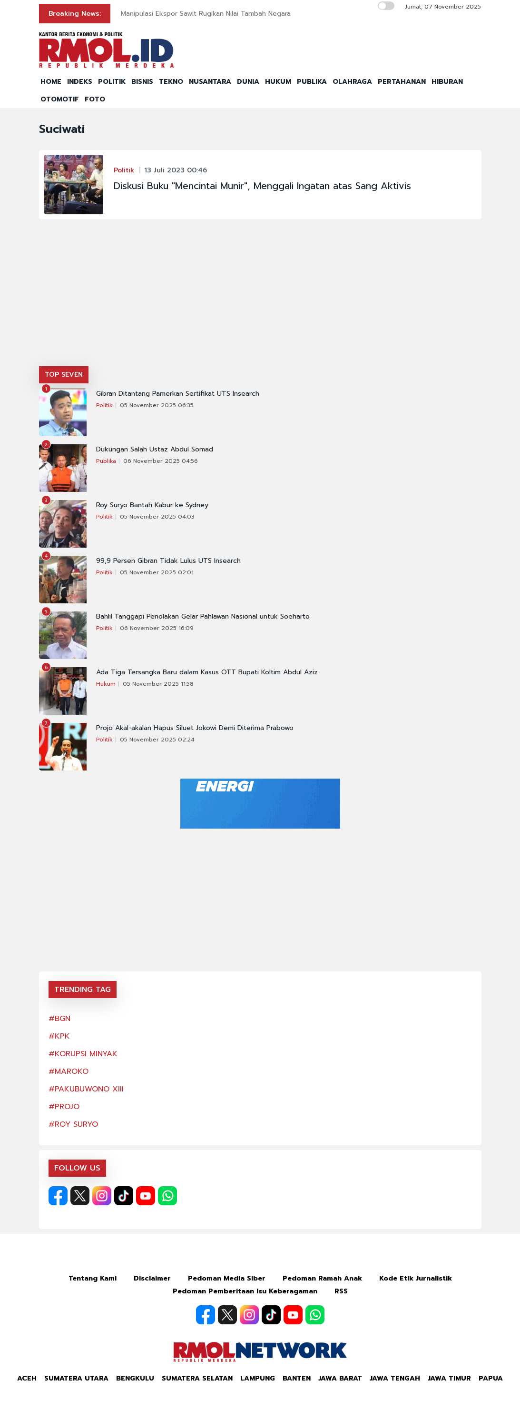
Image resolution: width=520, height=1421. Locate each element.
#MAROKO (68, 1071)
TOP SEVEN (64, 375)
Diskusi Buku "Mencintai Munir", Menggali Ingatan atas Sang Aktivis (262, 186)
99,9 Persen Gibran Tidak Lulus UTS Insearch (168, 561)
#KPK (59, 1036)
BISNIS (142, 82)
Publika (106, 461)
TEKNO (171, 82)
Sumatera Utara (76, 1378)
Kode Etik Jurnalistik (415, 1278)
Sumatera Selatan (197, 1378)
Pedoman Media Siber (226, 1278)
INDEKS (79, 82)
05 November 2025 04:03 (157, 516)
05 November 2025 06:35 (157, 405)
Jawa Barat (340, 1378)
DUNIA (248, 82)
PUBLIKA (312, 82)
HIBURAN (447, 82)
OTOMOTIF (59, 99)
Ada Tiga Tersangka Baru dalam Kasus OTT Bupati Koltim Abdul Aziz (207, 672)
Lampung (257, 1378)
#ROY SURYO (73, 1124)
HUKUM (278, 82)
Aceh (27, 1378)
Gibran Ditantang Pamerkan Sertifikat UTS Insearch (177, 394)
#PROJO (64, 1106)
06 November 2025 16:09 (157, 628)
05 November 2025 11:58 (158, 684)
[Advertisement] (260, 294)
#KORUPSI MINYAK (83, 1054)
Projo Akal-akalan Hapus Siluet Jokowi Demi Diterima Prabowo (195, 728)
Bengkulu (135, 1378)
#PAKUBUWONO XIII (86, 1089)
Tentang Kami (93, 1278)
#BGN (59, 1018)
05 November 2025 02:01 (157, 572)
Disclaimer (152, 1278)
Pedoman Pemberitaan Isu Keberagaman (245, 1291)
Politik (124, 170)
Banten (297, 1378)
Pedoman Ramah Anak (322, 1278)
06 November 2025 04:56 (160, 461)
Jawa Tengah (395, 1378)
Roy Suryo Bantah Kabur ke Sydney (152, 505)
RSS (341, 1291)
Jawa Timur (449, 1378)
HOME (50, 82)
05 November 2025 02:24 (157, 739)
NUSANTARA (210, 82)
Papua (491, 1378)
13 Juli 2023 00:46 (175, 170)
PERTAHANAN (402, 82)
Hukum (106, 684)
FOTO (95, 99)
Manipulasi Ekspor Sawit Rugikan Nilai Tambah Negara (206, 14)
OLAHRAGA (352, 82)
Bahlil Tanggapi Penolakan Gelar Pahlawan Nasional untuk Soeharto (203, 616)
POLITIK (112, 82)
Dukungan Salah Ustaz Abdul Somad (154, 449)
